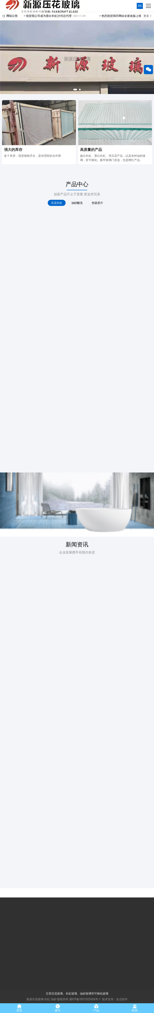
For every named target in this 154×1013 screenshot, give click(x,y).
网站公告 (12, 15)
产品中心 (77, 184)
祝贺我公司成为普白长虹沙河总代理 (49, 15)
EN (140, 6)
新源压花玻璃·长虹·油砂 (41, 999)
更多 (147, 15)
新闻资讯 (77, 544)
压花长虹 (56, 202)
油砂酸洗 (77, 202)
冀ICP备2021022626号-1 (85, 999)
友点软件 (122, 999)
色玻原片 (97, 202)
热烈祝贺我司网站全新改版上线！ (122, 15)
